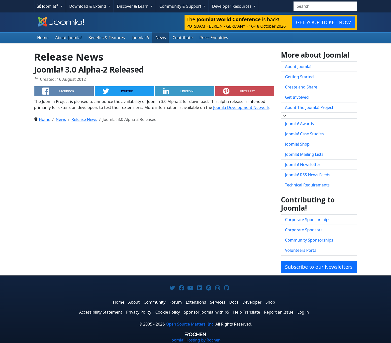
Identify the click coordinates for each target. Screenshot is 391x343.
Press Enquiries (213, 37)
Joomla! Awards (299, 123)
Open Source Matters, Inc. (190, 324)
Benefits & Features (106, 37)
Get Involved (297, 97)
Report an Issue (278, 312)
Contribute (183, 37)
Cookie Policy (167, 312)
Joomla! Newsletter (302, 164)
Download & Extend (88, 6)
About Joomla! (68, 37)
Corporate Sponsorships (307, 219)
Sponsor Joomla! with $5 (206, 312)
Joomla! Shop (297, 144)
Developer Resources (232, 6)
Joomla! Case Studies (304, 134)
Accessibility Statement (100, 312)
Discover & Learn (133, 6)
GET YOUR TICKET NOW (323, 22)
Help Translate (246, 312)
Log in (303, 312)
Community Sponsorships (309, 240)
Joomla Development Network (241, 107)
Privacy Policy (138, 312)
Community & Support (180, 6)
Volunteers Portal (301, 250)
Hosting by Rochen (195, 340)
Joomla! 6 (140, 37)
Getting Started (299, 77)
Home (43, 37)
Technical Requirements (307, 185)
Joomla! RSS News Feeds (307, 174)
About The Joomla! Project (309, 107)
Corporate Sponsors (303, 230)
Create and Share (301, 87)
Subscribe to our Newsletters (319, 266)
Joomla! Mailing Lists (304, 154)
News (161, 37)
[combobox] (325, 6)
